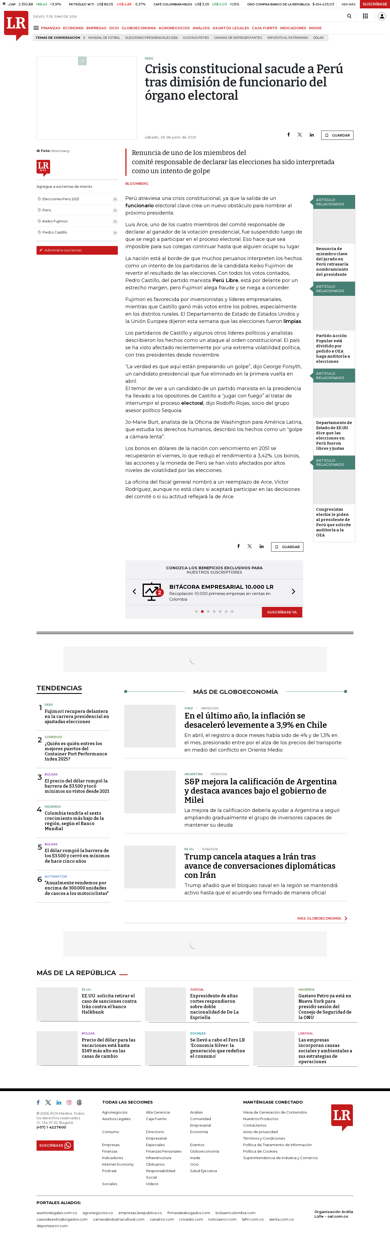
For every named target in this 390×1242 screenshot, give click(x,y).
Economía (199, 1132)
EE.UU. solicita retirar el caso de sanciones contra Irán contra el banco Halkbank (109, 1004)
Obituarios (155, 1164)
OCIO (114, 28)
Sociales (198, 1033)
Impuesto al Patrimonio (287, 38)
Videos (152, 1184)
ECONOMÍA (73, 28)
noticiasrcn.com (222, 1219)
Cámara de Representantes (238, 38)
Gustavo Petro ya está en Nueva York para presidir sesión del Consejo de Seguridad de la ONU (325, 1006)
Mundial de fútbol (104, 38)
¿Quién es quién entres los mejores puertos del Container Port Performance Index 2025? (76, 751)
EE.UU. (87, 989)
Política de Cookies (260, 1151)
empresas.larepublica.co (140, 1213)
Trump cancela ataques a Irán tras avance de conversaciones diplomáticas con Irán (260, 866)
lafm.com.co (253, 1219)
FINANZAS (50, 28)
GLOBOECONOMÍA (139, 28)
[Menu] (37, 27)
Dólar (318, 38)
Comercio (53, 737)
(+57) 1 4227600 (51, 1127)
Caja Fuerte (156, 1119)
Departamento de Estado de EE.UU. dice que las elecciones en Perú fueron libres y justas (334, 435)
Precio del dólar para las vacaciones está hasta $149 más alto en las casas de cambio (108, 1048)
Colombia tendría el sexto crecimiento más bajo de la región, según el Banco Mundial (74, 821)
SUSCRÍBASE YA (282, 612)
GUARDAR (337, 135)
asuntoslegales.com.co (57, 1213)
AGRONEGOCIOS (174, 28)
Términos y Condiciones (264, 1138)
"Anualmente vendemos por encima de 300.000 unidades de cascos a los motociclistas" (77, 888)
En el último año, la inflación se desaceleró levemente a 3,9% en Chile (255, 720)
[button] (132, 592)
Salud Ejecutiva (203, 1171)
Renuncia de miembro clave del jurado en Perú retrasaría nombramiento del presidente (332, 261)
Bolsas (51, 774)
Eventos (197, 1145)
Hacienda (53, 806)
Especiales (155, 1145)
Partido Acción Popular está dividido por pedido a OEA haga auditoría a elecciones (333, 348)
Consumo (110, 1132)
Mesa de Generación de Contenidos (275, 1112)
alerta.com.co (281, 1219)
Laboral (305, 1033)
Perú (49, 705)
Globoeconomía (204, 1151)
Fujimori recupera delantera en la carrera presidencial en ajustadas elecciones (77, 716)
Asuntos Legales (116, 1119)
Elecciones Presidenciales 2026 (151, 38)
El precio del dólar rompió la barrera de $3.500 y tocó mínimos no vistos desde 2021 (77, 786)
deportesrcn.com (52, 1226)
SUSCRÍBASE (375, 4)
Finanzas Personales (163, 1151)
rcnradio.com (191, 1219)
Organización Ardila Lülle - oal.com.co (333, 1213)
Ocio (194, 1164)
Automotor (56, 876)
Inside (195, 1158)
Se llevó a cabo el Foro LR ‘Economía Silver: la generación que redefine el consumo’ (217, 1048)
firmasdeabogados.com (188, 1213)
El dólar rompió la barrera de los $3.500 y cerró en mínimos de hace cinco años (77, 855)
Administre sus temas (60, 250)
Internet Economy (118, 1164)
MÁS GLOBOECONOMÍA (319, 918)
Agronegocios (114, 1112)
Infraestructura (158, 1158)
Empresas (110, 1145)
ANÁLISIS (201, 28)
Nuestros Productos (260, 1119)
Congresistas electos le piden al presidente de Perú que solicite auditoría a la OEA (333, 522)
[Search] (349, 16)
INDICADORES (293, 28)
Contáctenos (254, 1125)
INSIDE (315, 28)
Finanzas (109, 1151)
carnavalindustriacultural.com (118, 1219)
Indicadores (112, 1158)
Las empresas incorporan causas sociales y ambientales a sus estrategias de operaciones (325, 1050)
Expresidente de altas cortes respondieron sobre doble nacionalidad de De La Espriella (214, 1006)
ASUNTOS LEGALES (231, 28)
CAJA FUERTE (264, 28)
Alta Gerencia (158, 1112)
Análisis (196, 1112)
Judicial (197, 989)
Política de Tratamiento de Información (277, 1145)
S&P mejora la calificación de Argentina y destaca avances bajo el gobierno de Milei (260, 791)
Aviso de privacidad (260, 1132)
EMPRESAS (96, 28)
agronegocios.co (98, 1213)
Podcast (109, 1171)
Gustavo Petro (196, 38)
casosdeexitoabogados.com (62, 1219)
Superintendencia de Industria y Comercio (280, 1158)
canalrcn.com (162, 1219)
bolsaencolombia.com (235, 1213)
